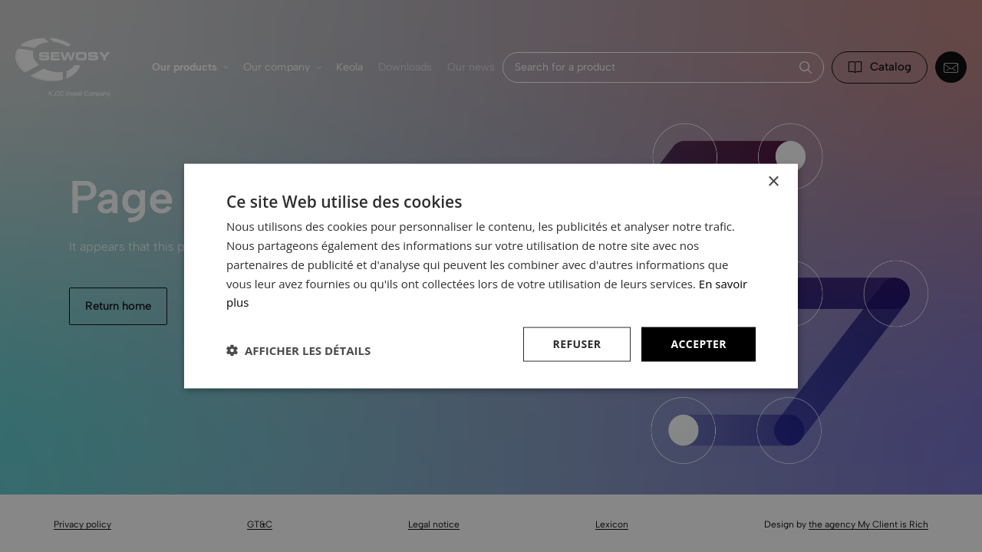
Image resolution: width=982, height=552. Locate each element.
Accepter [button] (699, 344)
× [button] (773, 182)
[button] (298, 350)
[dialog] (491, 276)
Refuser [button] (577, 344)
